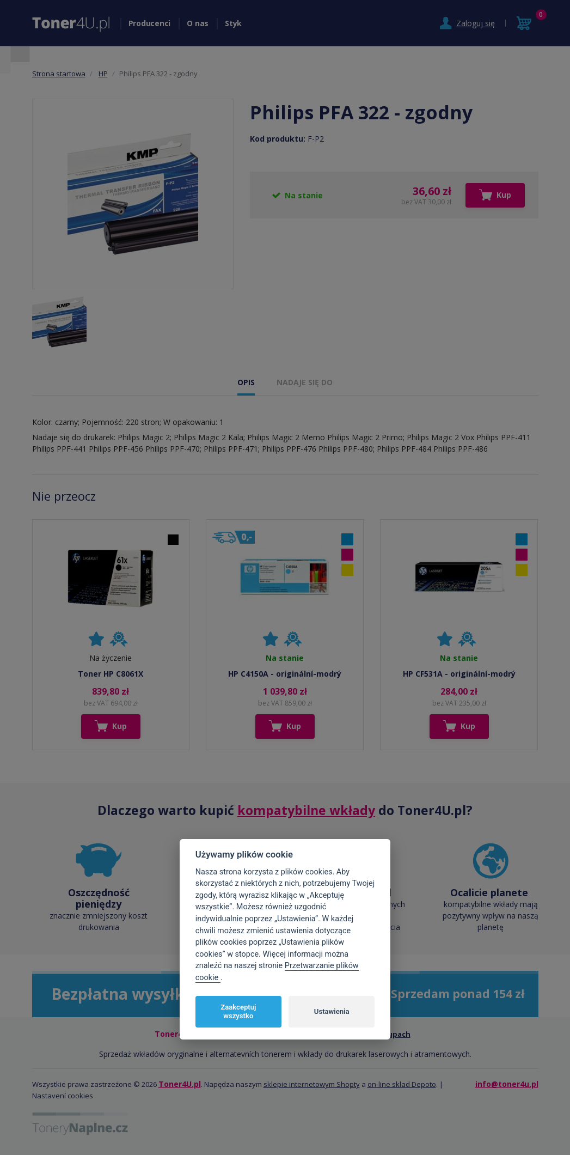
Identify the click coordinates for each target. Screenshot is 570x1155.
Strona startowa (58, 73)
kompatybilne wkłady (306, 810)
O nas (198, 23)
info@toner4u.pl (506, 1084)
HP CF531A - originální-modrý (459, 673)
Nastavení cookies (62, 1096)
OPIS (246, 382)
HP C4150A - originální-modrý (284, 673)
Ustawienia (332, 1011)
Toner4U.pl (179, 1084)
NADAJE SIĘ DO (305, 382)
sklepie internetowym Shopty (311, 1084)
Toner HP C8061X (110, 673)
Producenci (149, 23)
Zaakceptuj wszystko (238, 1011)
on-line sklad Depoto (401, 1084)
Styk (233, 23)
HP (103, 73)
